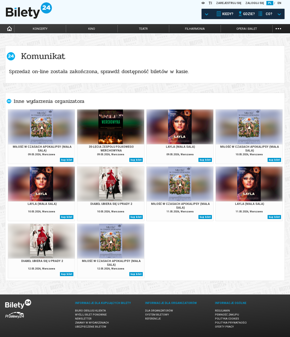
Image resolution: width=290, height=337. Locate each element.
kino (91, 28)
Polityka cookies (227, 318)
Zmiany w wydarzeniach (92, 322)
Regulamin (222, 310)
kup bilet (66, 159)
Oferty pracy (224, 326)
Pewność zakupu (227, 314)
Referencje (153, 318)
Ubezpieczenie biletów (90, 326)
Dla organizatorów (159, 310)
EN (279, 3)
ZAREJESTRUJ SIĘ (228, 3)
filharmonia (195, 28)
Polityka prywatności (231, 322)
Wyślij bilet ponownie (91, 314)
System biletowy (157, 314)
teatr (143, 28)
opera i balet (246, 28)
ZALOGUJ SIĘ (254, 3)
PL (270, 3)
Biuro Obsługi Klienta (90, 310)
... (278, 28)
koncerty (40, 28)
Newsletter (83, 318)
